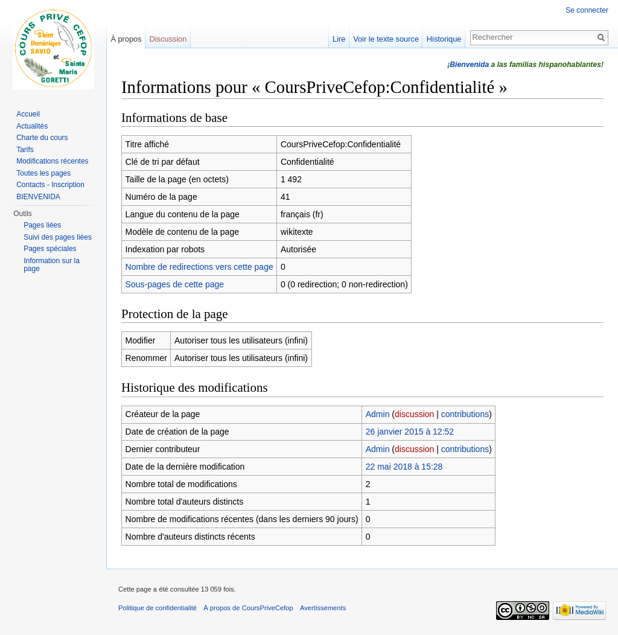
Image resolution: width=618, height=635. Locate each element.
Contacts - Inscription (50, 184)
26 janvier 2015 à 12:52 (410, 431)
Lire (339, 38)
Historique (444, 38)
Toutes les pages (43, 173)
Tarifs (25, 149)
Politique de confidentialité (157, 607)
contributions (465, 414)
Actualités (32, 126)
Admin (378, 414)
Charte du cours (42, 137)
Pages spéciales (50, 248)
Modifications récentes (52, 161)
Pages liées (42, 225)
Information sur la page (52, 265)
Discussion (167, 38)
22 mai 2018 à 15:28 (404, 466)
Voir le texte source (386, 38)
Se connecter (586, 10)
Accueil (28, 114)
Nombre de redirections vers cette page (199, 267)
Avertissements (323, 607)
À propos (125, 38)
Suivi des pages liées (58, 237)
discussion (414, 414)
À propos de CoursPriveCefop (248, 607)
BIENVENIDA (38, 197)
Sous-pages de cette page (175, 284)
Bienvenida (469, 64)
